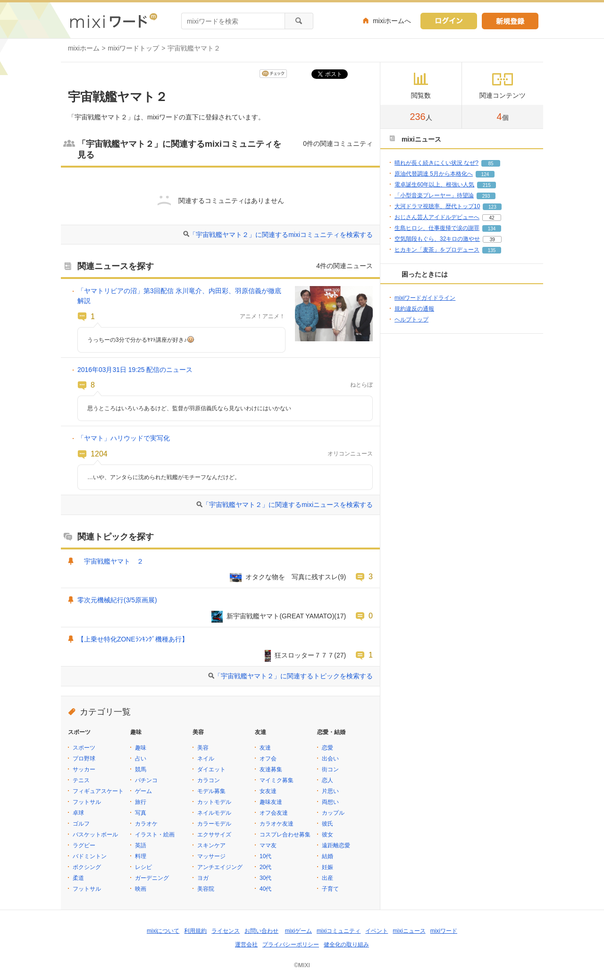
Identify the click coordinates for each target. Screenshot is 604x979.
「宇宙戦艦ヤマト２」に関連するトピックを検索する (293, 676)
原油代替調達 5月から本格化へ (433, 173)
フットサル (87, 802)
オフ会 (268, 758)
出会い (330, 758)
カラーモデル (214, 823)
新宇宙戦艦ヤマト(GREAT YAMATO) (280, 616)
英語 (140, 845)
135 (492, 250)
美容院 (205, 889)
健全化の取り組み (346, 944)
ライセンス (225, 931)
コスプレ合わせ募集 (285, 834)
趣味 (140, 747)
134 (492, 228)
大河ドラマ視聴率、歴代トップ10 (437, 206)
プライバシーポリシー (290, 944)
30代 (265, 878)
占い (140, 758)
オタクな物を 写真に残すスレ (291, 577)
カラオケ (146, 823)
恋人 (327, 780)
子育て (330, 889)
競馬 (140, 769)
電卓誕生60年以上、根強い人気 (434, 184)
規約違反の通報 (414, 308)
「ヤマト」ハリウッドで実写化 (123, 438)
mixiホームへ (392, 21)
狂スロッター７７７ (304, 655)
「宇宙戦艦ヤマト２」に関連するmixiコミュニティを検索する (281, 234)
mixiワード (443, 931)
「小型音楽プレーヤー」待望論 (434, 195)
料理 (140, 856)
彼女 (327, 834)
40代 (265, 889)
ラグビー (84, 845)
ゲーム (143, 791)
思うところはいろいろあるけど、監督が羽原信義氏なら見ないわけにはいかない (189, 408)
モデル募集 (211, 791)
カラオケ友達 (277, 823)
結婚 (327, 856)
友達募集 (271, 769)
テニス (81, 780)
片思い (330, 791)
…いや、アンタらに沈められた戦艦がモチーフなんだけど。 (163, 477)
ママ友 (268, 845)
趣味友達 (271, 802)
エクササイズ (214, 834)
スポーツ (84, 747)
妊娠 (327, 867)
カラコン (208, 780)
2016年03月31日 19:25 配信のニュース (135, 369)
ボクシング (87, 867)
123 (492, 207)
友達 (265, 747)
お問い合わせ (261, 931)
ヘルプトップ (411, 319)
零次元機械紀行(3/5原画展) (117, 600)
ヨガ (203, 878)
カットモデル (214, 802)
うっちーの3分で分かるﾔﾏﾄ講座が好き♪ (140, 340)
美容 (203, 747)
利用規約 (195, 931)
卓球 (78, 813)
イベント (376, 931)
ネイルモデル (214, 813)
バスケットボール (95, 834)
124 (485, 174)
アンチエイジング (220, 867)
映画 (140, 889)
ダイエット (211, 769)
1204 (99, 453)
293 (486, 196)
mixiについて (163, 931)
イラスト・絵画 (155, 834)
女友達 (268, 791)
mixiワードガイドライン (424, 298)
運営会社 (246, 944)
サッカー (84, 769)
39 (492, 239)
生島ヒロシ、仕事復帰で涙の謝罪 (436, 228)
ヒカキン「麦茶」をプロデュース (436, 249)
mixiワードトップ (133, 48)
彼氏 (327, 823)
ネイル (205, 758)
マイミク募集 (277, 780)
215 (487, 185)
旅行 (140, 802)
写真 (140, 813)
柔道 (78, 878)
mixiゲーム (298, 931)
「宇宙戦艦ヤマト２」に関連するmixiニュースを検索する (287, 504)
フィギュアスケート (98, 791)
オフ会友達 (274, 813)
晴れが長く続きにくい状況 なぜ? (436, 163)
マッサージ (211, 856)
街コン (330, 769)
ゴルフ (81, 823)
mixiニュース (409, 931)
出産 (327, 878)
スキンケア (211, 845)
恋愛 (327, 747)
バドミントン (90, 856)
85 (490, 163)
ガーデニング (152, 878)
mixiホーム (84, 48)
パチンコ (146, 780)
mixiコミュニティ (339, 931)
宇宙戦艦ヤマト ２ (110, 561)
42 (491, 217)
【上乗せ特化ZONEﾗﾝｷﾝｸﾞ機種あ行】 (132, 639)
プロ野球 (84, 758)
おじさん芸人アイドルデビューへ (436, 217)
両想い (330, 802)
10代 (265, 856)
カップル (333, 813)
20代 (265, 867)
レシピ (143, 867)
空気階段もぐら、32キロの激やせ (437, 239)
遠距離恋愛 (336, 845)
